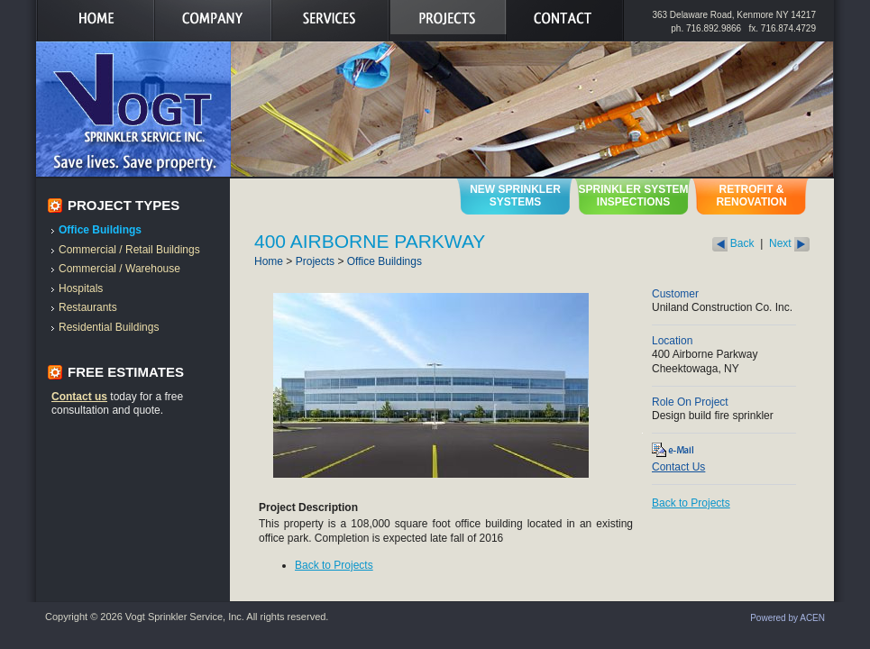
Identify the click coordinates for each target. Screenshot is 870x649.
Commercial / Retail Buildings (129, 249)
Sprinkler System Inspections (633, 195)
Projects (315, 261)
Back (733, 243)
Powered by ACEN (787, 618)
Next (789, 243)
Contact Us (678, 467)
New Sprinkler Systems (515, 195)
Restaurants (88, 307)
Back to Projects (334, 565)
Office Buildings (100, 230)
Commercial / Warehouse (119, 268)
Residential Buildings (109, 327)
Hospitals (81, 288)
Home (268, 261)
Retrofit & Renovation (751, 195)
